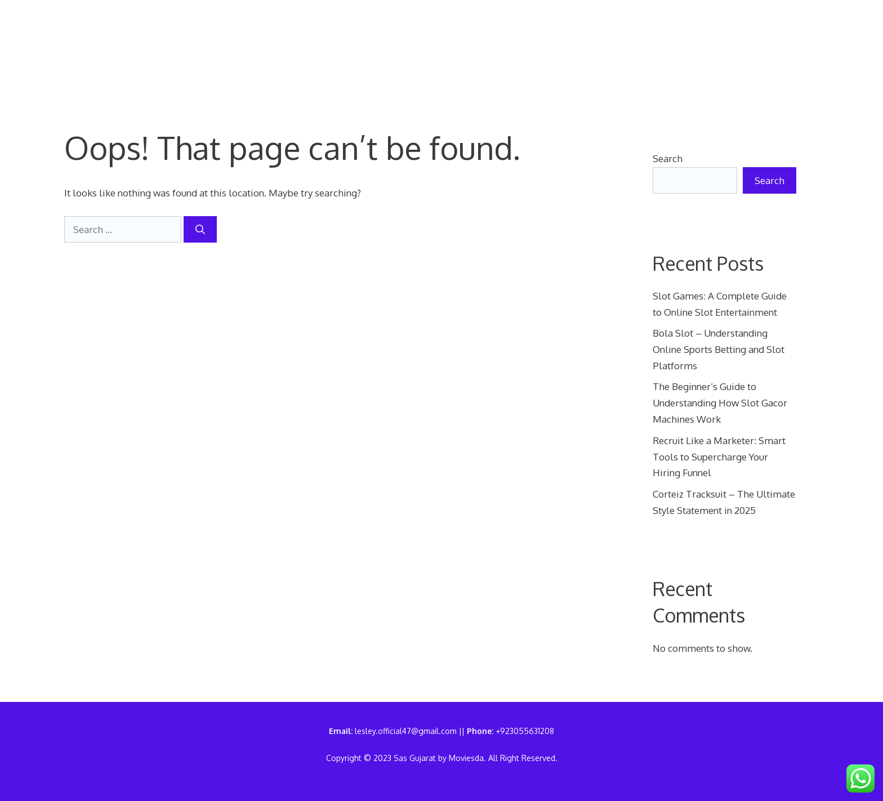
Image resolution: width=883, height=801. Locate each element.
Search (668, 158)
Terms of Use (592, 36)
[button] (207, 69)
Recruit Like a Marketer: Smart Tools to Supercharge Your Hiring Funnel (719, 457)
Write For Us (241, 52)
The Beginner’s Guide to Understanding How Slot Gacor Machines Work (720, 403)
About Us (291, 36)
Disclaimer (692, 36)
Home (219, 36)
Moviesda (466, 758)
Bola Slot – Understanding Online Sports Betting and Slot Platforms (718, 349)
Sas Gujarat (108, 52)
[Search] (200, 229)
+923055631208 (525, 731)
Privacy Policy (481, 36)
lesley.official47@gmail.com (406, 731)
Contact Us (378, 36)
